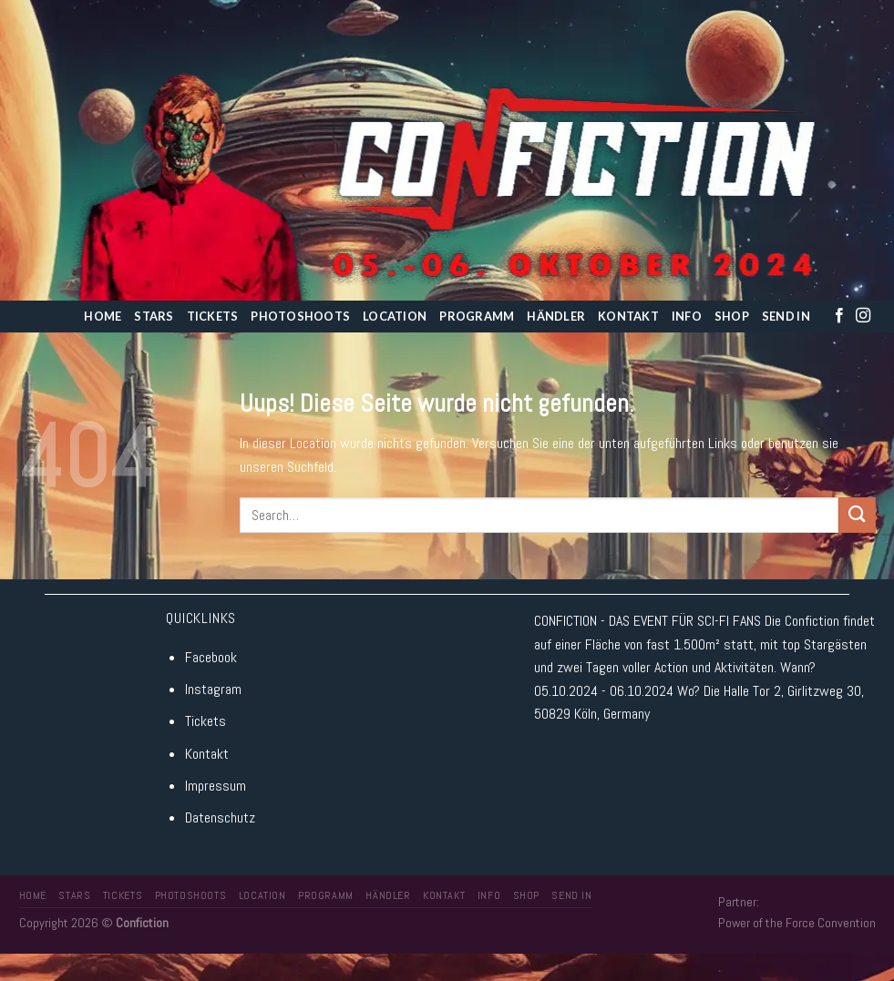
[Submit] (856, 515)
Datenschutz (220, 817)
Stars (153, 316)
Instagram (213, 689)
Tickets (213, 316)
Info (687, 316)
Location (394, 316)
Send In (786, 316)
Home (102, 316)
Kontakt (628, 316)
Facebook (211, 657)
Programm (476, 316)
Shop (731, 316)
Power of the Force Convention (797, 923)
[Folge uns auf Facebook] (839, 316)
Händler (556, 316)
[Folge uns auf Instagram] (863, 316)
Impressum (215, 785)
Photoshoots (300, 316)
